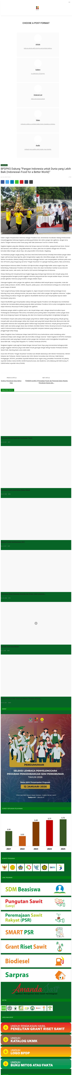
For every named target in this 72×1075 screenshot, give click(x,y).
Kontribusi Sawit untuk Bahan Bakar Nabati (15, 490)
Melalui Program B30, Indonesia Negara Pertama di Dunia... (21, 699)
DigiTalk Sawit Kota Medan (10, 646)
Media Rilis (4, 165)
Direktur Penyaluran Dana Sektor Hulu (11, 382)
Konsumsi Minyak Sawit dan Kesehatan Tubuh (16, 438)
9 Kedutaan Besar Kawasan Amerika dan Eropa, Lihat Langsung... (23, 594)
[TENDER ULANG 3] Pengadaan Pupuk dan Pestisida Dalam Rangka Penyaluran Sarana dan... (46, 382)
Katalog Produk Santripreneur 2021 (13, 542)
